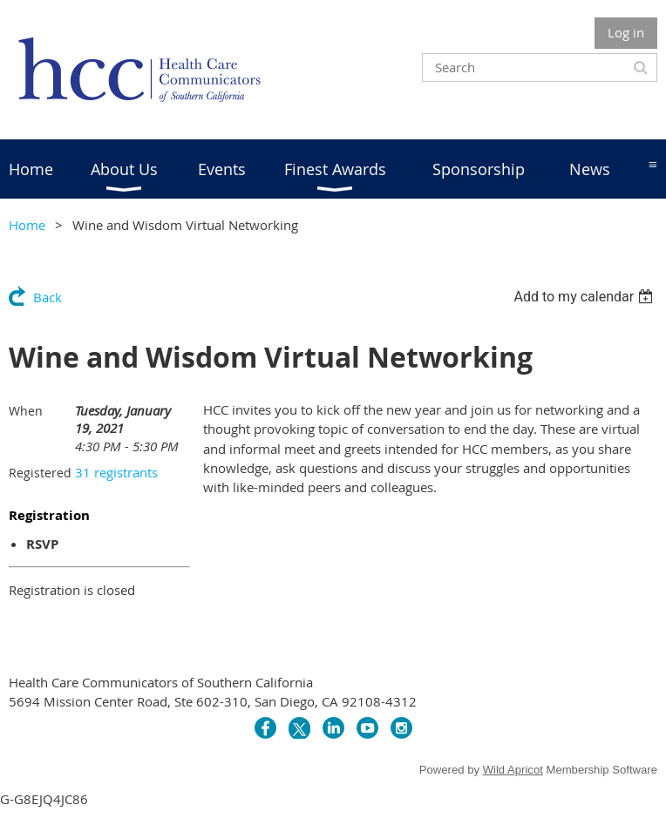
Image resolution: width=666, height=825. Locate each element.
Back (47, 297)
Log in (626, 32)
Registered (40, 472)
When (26, 410)
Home (27, 224)
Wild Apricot (513, 769)
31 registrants (116, 472)
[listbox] (585, 297)
